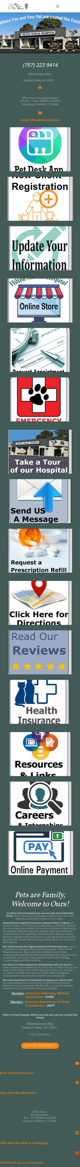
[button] (57, 6)
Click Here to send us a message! (24, 1143)
